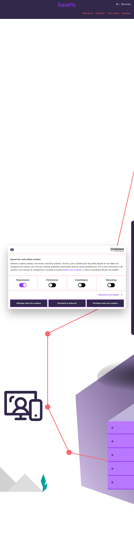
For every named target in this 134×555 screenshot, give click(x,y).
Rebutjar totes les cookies (29, 303)
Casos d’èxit (113, 13)
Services (126, 4)
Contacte (126, 13)
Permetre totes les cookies (105, 303)
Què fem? (100, 13)
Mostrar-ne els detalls (108, 295)
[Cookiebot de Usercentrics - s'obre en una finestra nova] (112, 250)
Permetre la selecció (66, 303)
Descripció (87, 13)
